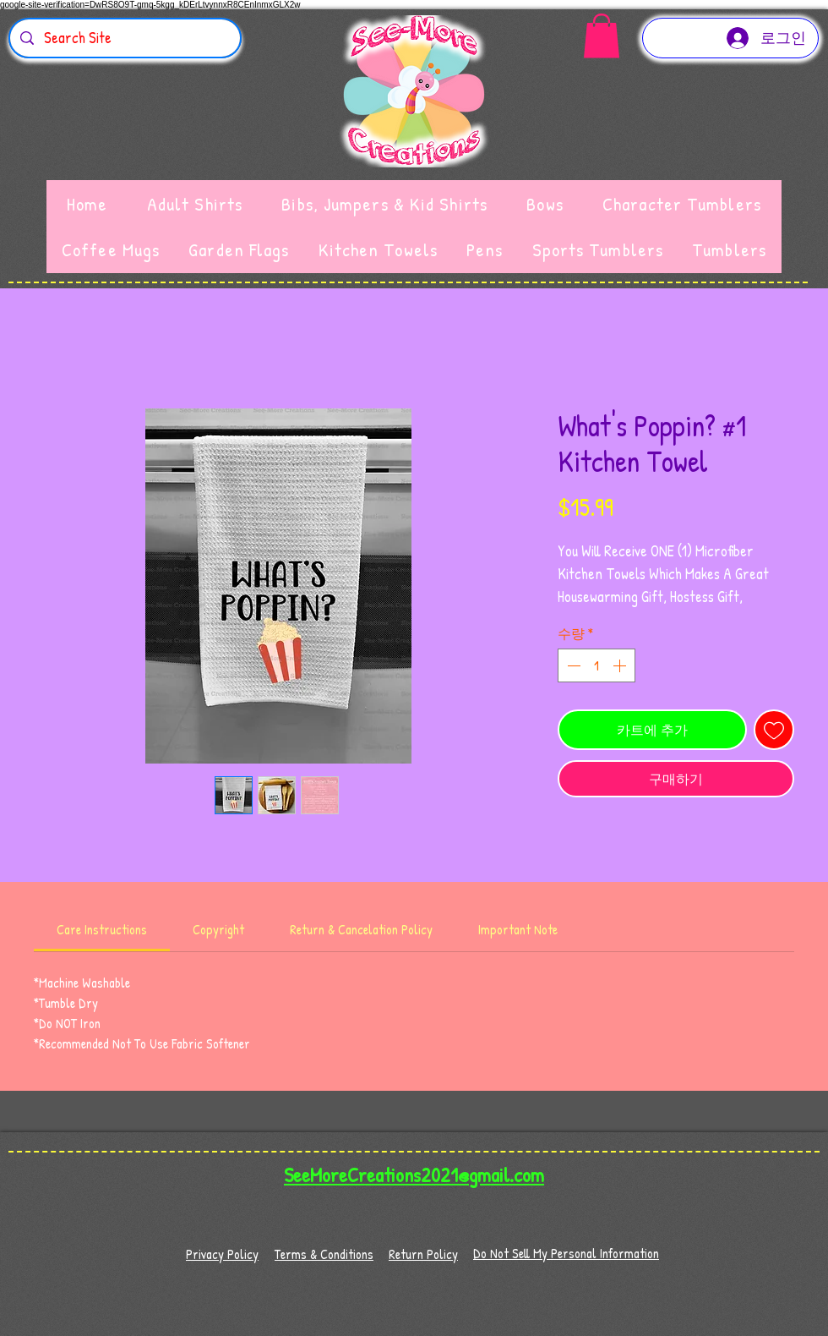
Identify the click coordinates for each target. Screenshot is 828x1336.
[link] (102, 929)
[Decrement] (572, 665)
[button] (601, 36)
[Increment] (621, 665)
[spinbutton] (596, 665)
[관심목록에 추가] (774, 729)
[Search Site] (124, 38)
